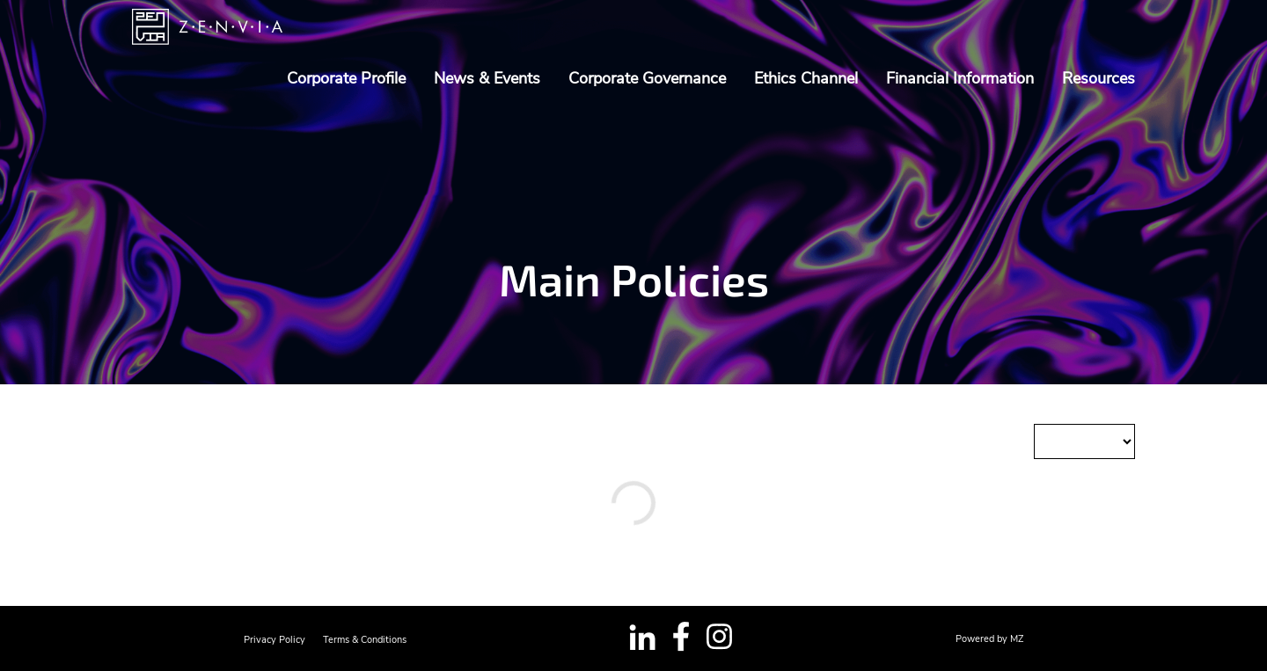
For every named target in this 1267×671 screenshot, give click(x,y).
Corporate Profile (346, 78)
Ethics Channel (806, 78)
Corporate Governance (647, 78)
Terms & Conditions (364, 639)
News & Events (487, 78)
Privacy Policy (274, 639)
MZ (1016, 638)
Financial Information (960, 78)
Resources (1098, 78)
